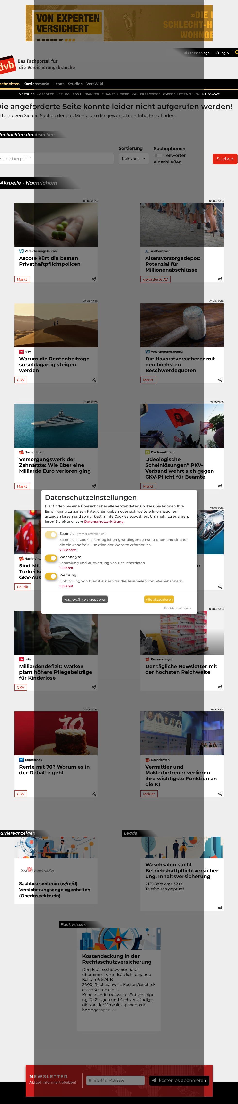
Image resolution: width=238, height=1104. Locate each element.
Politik (22, 587)
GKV (20, 687)
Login (222, 53)
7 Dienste (67, 550)
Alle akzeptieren (159, 599)
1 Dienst (66, 568)
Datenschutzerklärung (104, 521)
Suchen (225, 159)
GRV (21, 380)
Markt (22, 279)
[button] (220, 278)
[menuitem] (220, 53)
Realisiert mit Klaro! (177, 608)
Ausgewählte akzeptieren (85, 599)
